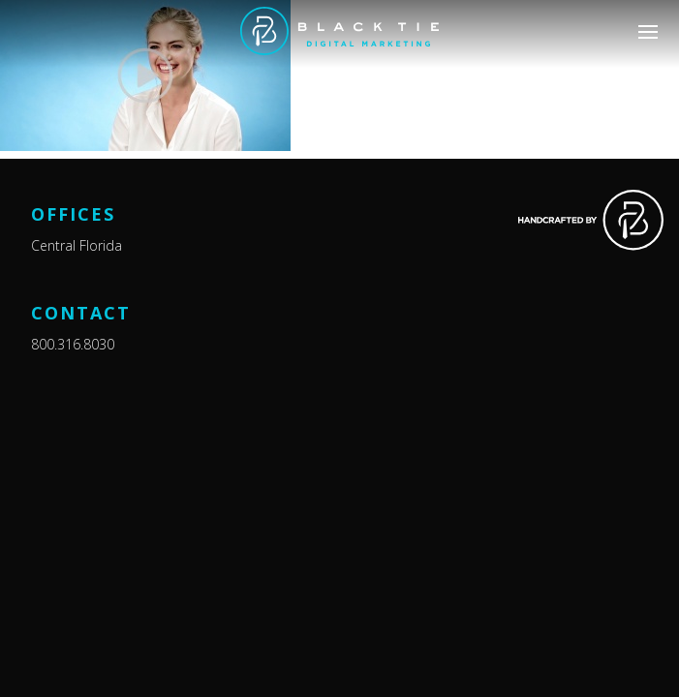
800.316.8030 (72, 344)
